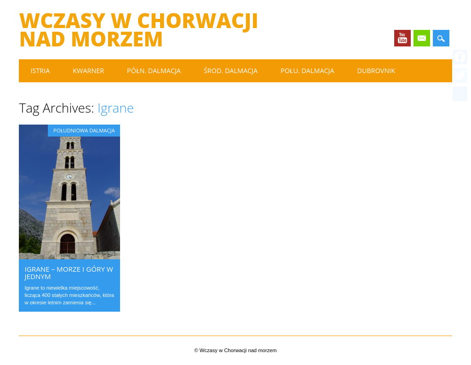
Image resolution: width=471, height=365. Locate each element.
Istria (40, 70)
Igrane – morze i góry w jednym (68, 272)
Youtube (402, 38)
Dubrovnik (376, 70)
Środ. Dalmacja (231, 70)
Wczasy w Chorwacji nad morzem (138, 29)
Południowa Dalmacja (84, 130)
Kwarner (88, 70)
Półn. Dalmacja (154, 70)
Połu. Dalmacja (307, 70)
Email (422, 38)
